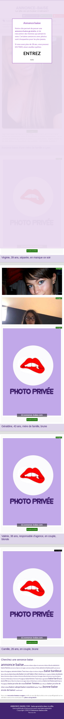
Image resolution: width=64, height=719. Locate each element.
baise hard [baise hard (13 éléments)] (53, 678)
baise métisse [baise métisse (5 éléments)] (38, 681)
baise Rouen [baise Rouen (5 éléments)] (43, 683)
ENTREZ (32, 53)
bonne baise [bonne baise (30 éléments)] (50, 686)
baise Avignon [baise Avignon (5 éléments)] (39, 671)
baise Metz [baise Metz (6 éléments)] (30, 681)
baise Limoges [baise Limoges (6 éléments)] (22, 681)
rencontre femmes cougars (16, 695)
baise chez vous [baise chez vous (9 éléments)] (36, 674)
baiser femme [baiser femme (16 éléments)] (32, 683)
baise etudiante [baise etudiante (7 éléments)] (57, 674)
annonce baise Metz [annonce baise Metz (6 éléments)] (32, 668)
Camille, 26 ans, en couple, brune (19, 649)
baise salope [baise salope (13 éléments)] (15, 687)
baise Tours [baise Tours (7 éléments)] (38, 687)
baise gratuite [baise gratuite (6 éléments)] (43, 679)
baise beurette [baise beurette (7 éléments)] (14, 674)
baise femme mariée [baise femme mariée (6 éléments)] (50, 676)
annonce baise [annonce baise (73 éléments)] (12, 664)
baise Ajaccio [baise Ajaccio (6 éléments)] (30, 671)
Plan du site (32, 712)
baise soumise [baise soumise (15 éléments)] (27, 686)
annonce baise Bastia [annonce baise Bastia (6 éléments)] (46, 665)
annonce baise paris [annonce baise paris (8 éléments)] (47, 668)
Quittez (32, 59)
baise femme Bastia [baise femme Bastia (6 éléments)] (21, 676)
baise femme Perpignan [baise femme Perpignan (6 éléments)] (17, 679)
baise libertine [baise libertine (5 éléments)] (12, 681)
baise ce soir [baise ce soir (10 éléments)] (24, 674)
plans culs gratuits (30, 697)
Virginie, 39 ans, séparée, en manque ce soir (25, 257)
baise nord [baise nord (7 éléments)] (46, 681)
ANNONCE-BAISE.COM (20, 706)
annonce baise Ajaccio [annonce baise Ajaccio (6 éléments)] (31, 665)
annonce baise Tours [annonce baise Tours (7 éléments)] (19, 671)
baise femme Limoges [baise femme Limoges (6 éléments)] (35, 676)
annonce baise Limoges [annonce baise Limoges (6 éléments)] (18, 668)
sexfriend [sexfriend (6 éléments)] (19, 690)
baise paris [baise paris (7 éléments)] (54, 681)
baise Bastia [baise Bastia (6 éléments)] (5, 674)
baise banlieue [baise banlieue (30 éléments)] (53, 671)
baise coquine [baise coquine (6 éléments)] (47, 674)
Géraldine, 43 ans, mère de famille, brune (24, 426)
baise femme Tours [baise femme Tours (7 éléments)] (32, 679)
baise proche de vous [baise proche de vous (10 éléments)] (16, 683)
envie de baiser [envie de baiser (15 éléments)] (8, 690)
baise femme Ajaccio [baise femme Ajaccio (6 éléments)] (8, 676)
